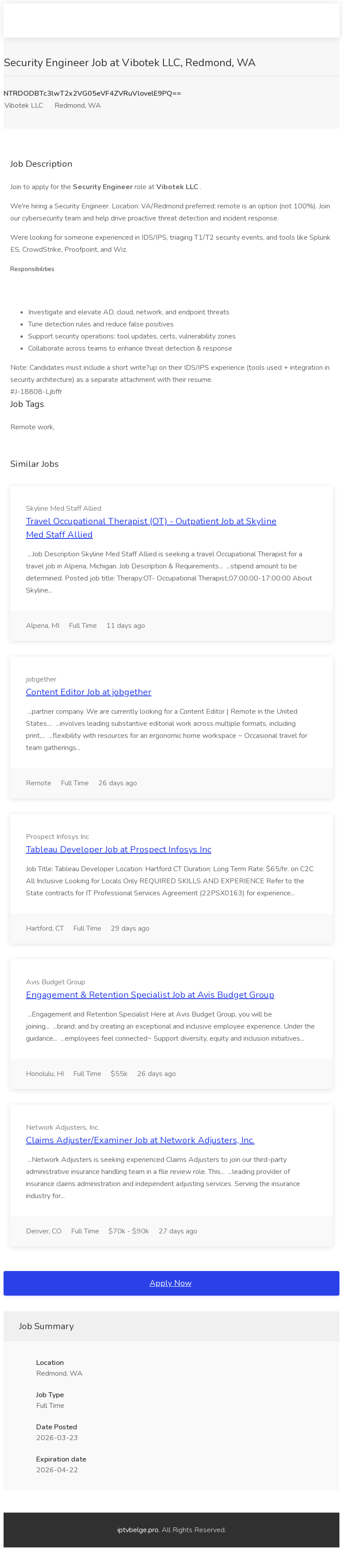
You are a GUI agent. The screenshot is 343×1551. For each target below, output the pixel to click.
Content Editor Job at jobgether (88, 692)
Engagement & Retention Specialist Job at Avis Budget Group (150, 995)
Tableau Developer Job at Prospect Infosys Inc (118, 849)
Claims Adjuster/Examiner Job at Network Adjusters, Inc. (140, 1140)
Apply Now (171, 1283)
